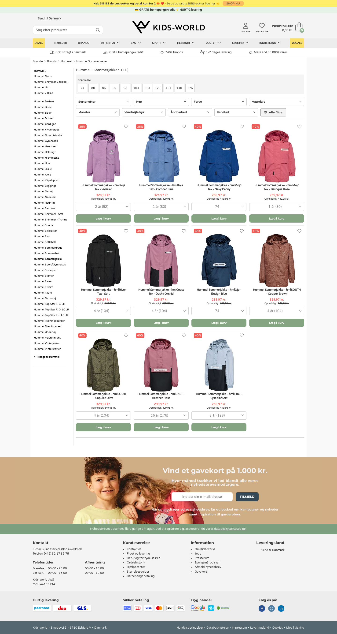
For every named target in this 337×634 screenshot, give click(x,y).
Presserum (202, 558)
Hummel (66, 61)
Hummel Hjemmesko (46, 157)
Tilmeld (247, 497)
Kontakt (40, 543)
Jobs (198, 553)
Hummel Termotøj (45, 298)
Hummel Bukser (43, 118)
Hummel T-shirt (43, 287)
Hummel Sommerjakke (91, 61)
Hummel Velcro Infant (47, 337)
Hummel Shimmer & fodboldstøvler (52, 81)
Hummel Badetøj (44, 101)
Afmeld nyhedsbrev (208, 567)
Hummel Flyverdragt (46, 129)
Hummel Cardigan (45, 124)
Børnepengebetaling (141, 576)
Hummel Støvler (44, 275)
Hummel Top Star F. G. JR (49, 304)
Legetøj (240, 43)
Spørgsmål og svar (207, 562)
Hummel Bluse (43, 107)
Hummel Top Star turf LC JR (51, 315)
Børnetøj (110, 43)
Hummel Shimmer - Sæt (48, 214)
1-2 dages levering (216, 52)
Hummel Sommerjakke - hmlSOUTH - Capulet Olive (103, 396)
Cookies (277, 627)
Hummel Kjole (42, 174)
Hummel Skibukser (45, 230)
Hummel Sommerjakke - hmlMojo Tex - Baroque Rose (276, 187)
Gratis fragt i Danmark (68, 52)
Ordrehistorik (136, 562)
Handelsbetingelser (190, 627)
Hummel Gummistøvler (48, 135)
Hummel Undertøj (45, 332)
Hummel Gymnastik (46, 140)
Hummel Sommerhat (46, 253)
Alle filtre (273, 112)
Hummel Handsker (45, 146)
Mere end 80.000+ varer (268, 52)
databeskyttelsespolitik (230, 529)
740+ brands (171, 52)
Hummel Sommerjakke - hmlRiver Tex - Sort (103, 291)
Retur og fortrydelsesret (143, 558)
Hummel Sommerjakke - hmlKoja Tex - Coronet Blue (161, 187)
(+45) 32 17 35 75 (56, 553)
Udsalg (297, 43)
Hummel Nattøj (43, 191)
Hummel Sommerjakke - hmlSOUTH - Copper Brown (277, 291)
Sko (136, 43)
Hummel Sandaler (45, 208)
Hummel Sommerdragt (48, 247)
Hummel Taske (43, 292)
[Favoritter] (126, 126)
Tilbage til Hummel (46, 356)
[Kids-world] (168, 27)
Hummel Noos (42, 76)
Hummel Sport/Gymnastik (50, 264)
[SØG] (98, 30)
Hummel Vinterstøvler (47, 349)
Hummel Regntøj (44, 202)
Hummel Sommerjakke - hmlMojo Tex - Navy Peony (219, 187)
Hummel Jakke (43, 169)
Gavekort (201, 571)
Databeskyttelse (217, 627)
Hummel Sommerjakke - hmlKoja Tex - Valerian (103, 187)
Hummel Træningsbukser (49, 320)
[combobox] (103, 207)
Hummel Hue (42, 163)
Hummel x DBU (43, 93)
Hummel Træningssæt (47, 326)
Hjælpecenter (136, 567)
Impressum (239, 627)
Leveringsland (259, 627)
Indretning (270, 43)
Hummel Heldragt (44, 152)
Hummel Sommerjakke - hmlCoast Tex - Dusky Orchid (161, 291)
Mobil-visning (295, 627)
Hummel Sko (42, 236)
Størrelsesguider (138, 571)
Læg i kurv (103, 218)
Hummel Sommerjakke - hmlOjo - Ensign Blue (219, 291)
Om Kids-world (205, 549)
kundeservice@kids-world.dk (62, 549)
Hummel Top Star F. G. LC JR (51, 309)
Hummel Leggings (45, 185)
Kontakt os (134, 549)
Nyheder (60, 43)
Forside (38, 61)
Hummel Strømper (45, 270)
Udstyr (213, 43)
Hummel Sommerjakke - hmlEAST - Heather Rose (161, 396)
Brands (83, 43)
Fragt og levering (138, 553)
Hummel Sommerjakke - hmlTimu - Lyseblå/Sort (219, 396)
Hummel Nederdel (45, 197)
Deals (39, 43)
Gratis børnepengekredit (123, 52)
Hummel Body (42, 112)
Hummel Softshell (45, 242)
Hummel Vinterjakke (46, 343)
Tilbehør (185, 43)
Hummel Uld (41, 87)
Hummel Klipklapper (46, 180)
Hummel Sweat (43, 281)
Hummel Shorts (43, 225)
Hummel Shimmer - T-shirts (50, 219)
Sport (159, 43)
